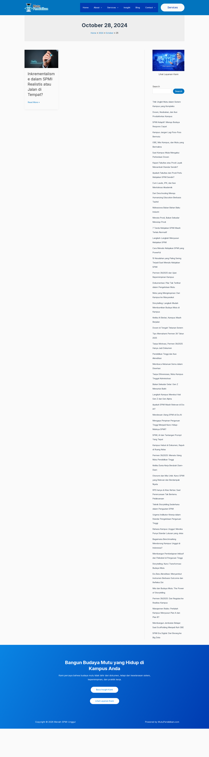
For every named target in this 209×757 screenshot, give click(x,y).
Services (117, 7)
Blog (140, 7)
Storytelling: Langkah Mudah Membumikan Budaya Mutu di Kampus (167, 311)
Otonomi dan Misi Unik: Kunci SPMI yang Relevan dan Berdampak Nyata (167, 491)
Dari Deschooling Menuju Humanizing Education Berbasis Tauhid (165, 201)
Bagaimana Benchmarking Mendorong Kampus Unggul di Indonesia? (168, 558)
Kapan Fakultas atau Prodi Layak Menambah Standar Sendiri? (165, 166)
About (104, 7)
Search (156, 86)
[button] (106, 7)
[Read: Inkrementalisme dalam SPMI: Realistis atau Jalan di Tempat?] (41, 58)
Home (93, 7)
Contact (151, 7)
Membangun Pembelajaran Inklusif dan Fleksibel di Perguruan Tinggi (166, 573)
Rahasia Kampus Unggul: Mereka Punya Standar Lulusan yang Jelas (165, 544)
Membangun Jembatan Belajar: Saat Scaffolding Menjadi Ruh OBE (168, 651)
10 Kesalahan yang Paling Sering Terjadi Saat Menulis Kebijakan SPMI (166, 266)
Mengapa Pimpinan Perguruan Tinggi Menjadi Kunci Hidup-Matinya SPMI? (168, 436)
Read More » (34, 107)
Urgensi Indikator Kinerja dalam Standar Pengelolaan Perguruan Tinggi (168, 530)
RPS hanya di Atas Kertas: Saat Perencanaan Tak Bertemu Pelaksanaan (168, 505)
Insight (130, 7)
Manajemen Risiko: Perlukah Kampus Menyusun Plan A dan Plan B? (168, 636)
